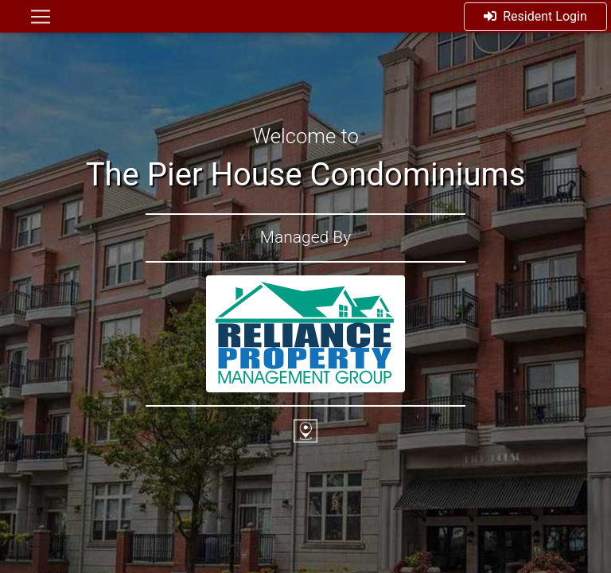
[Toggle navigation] (40, 17)
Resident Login (535, 16)
